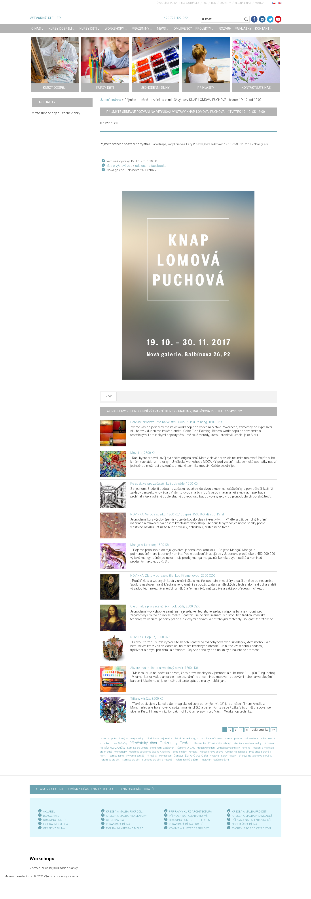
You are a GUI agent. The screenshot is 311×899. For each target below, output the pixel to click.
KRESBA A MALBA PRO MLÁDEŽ (252, 815)
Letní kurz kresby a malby (247, 743)
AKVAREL (49, 811)
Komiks (105, 738)
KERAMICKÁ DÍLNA (118, 824)
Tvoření (186, 743)
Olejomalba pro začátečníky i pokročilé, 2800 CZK (165, 606)
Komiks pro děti (131, 759)
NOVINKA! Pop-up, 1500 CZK (150, 637)
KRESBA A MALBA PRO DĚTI (249, 811)
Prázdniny (169, 742)
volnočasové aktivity (228, 747)
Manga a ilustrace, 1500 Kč (149, 545)
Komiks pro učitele (137, 747)
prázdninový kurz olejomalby (127, 738)
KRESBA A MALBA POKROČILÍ (124, 811)
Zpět (109, 396)
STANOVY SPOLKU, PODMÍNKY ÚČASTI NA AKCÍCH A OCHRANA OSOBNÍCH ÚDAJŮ (95, 789)
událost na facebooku (150, 166)
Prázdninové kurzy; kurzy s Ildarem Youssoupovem (203, 738)
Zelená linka (243, 3)
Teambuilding (116, 755)
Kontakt (260, 3)
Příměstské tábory (219, 743)
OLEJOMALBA (115, 820)
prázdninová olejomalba (159, 738)
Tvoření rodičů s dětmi (186, 759)
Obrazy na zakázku (236, 751)
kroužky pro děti (206, 747)
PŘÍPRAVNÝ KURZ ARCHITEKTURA (190, 811)
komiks (246, 747)
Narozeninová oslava (211, 751)
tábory (232, 755)
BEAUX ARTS (51, 815)
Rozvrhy (225, 3)
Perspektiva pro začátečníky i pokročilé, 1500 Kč (163, 484)
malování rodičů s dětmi (215, 759)
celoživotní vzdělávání (162, 747)
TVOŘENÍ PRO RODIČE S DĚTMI (251, 828)
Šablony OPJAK (186, 747)
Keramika (200, 743)
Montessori (165, 755)
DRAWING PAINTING (55, 820)
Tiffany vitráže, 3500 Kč (146, 699)
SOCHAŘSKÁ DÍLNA (244, 824)
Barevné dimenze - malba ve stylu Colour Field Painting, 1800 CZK (176, 422)
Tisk (213, 3)
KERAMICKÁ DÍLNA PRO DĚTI (187, 824)
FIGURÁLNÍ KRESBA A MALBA (124, 828)
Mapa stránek (190, 3)
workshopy (120, 751)
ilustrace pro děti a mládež (157, 759)
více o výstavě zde (119, 166)
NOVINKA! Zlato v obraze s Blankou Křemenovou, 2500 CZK (172, 576)
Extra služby (179, 751)
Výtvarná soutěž (135, 755)
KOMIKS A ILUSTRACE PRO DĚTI (189, 828)
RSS (205, 3)
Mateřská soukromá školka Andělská (149, 751)
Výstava (214, 755)
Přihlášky (151, 755)
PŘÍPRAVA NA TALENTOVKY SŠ (251, 820)
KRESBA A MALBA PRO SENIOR (125, 815)
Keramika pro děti (110, 759)
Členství (178, 755)
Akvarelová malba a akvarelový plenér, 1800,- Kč (164, 668)
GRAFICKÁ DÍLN (53, 828)
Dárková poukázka (196, 755)
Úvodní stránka (167, 3)
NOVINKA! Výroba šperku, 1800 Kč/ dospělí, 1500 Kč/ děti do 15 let (177, 514)
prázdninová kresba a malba (250, 738)
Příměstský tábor (143, 743)
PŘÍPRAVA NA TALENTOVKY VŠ (188, 815)
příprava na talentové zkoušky (255, 755)
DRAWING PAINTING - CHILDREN (189, 820)
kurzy (224, 755)
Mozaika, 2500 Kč (142, 453)
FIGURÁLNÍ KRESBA (55, 824)
